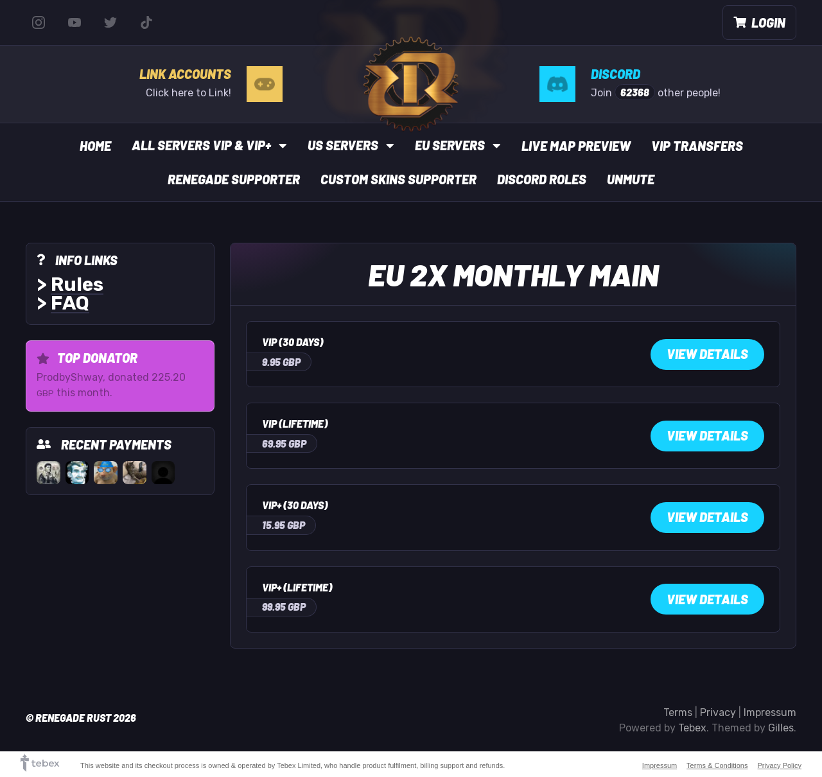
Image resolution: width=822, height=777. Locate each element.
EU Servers (458, 145)
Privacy (718, 712)
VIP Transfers (697, 145)
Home (95, 145)
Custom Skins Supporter (398, 179)
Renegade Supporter (234, 179)
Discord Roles (541, 179)
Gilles (781, 728)
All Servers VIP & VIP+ (209, 145)
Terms (677, 712)
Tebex (692, 728)
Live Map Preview (576, 145)
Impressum (770, 712)
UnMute (630, 179)
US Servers (351, 145)
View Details (707, 354)
